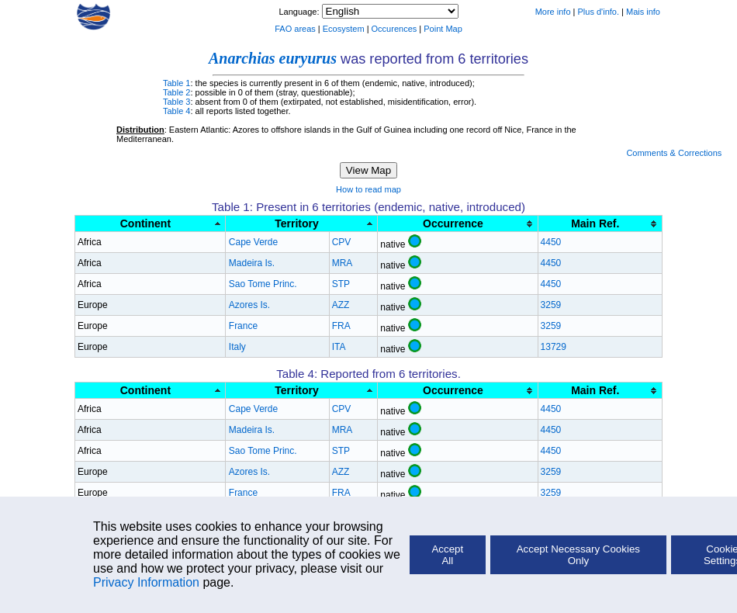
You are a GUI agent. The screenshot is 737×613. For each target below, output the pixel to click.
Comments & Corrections (673, 153)
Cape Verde (253, 242)
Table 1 (176, 83)
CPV (341, 242)
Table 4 (176, 111)
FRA (341, 325)
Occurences (394, 28)
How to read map (368, 189)
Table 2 (176, 92)
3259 (551, 305)
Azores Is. (249, 305)
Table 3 (176, 101)
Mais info (643, 11)
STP (341, 284)
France (243, 325)
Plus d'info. (598, 11)
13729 (553, 346)
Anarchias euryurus (273, 58)
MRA (342, 263)
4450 (551, 242)
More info (553, 11)
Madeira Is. (252, 263)
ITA (339, 346)
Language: (300, 11)
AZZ (341, 305)
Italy (237, 346)
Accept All (447, 554)
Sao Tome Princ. (263, 284)
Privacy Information (146, 582)
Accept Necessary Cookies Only (578, 554)
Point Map (443, 28)
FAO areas (295, 28)
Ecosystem (344, 28)
